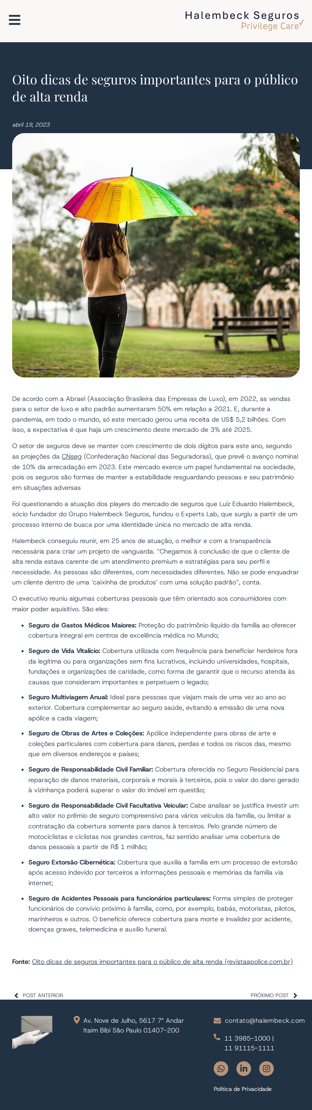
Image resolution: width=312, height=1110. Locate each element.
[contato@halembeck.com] (217, 1020)
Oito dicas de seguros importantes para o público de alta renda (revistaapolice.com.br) (162, 961)
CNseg (72, 456)
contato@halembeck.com (265, 1020)
